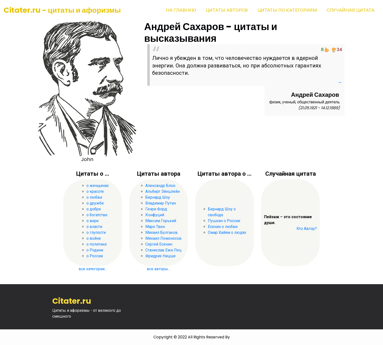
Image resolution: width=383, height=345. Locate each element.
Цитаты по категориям (287, 10)
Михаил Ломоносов (163, 238)
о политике (96, 244)
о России (94, 256)
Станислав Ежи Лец (163, 250)
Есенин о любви (222, 226)
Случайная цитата (350, 10)
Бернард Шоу (157, 197)
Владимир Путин (160, 203)
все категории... (93, 269)
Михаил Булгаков (161, 232)
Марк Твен (155, 226)
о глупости (96, 232)
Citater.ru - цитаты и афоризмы (62, 10)
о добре (93, 209)
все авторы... (158, 269)
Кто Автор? (307, 228)
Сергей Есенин (158, 244)
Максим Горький (160, 220)
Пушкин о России (224, 220)
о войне (93, 238)
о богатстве (96, 215)
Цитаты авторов (227, 10)
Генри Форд (156, 209)
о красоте (95, 191)
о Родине (94, 250)
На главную (181, 10)
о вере (92, 220)
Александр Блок (160, 185)
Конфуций (154, 215)
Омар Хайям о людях (227, 232)
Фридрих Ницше (160, 256)
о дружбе (95, 203)
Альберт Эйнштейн (162, 191)
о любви (94, 197)
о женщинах (97, 185)
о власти (94, 226)
